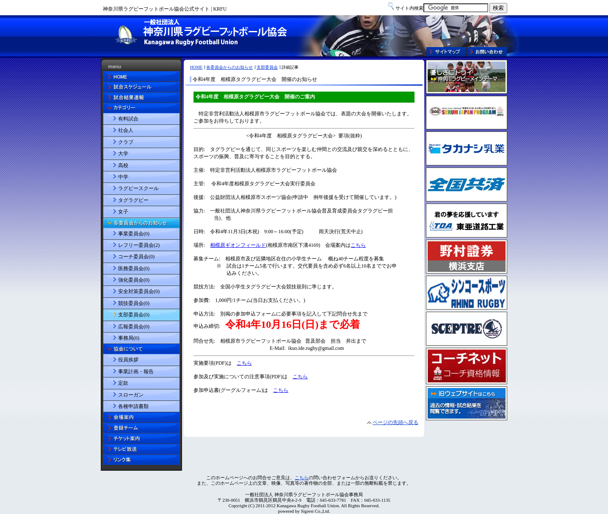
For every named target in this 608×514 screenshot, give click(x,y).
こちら (302, 477)
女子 (123, 212)
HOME (196, 67)
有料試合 (128, 119)
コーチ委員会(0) (136, 257)
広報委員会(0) (133, 327)
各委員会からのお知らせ (229, 67)
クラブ (125, 142)
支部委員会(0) (133, 315)
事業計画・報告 (136, 371)
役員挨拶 (128, 360)
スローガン (131, 395)
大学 (123, 153)
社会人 (125, 130)
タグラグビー (133, 200)
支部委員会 (267, 67)
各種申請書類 (133, 406)
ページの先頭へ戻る (395, 422)
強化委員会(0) (133, 280)
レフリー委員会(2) (139, 245)
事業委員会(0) (133, 234)
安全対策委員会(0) (139, 291)
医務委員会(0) (133, 268)
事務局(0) (128, 338)
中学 (123, 177)
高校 (123, 165)
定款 (123, 383)
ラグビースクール (138, 188)
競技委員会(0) (133, 303)
